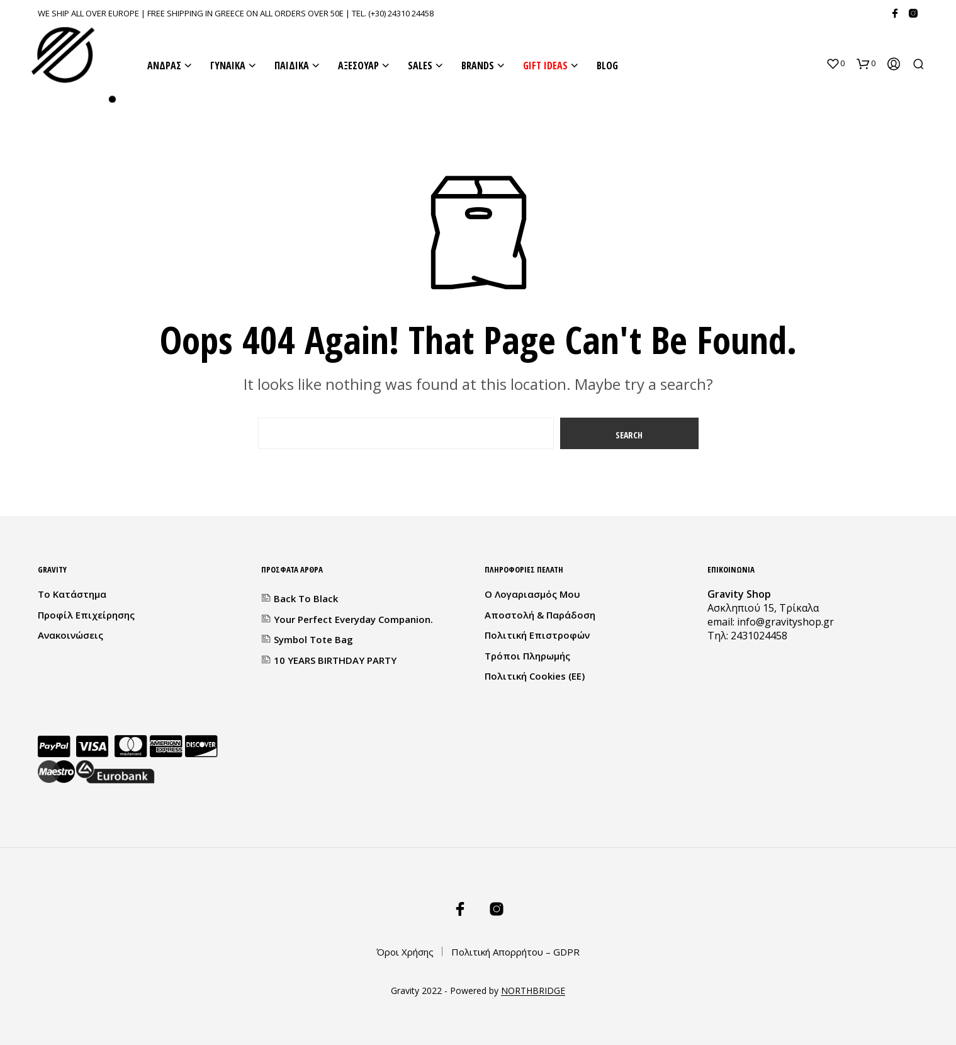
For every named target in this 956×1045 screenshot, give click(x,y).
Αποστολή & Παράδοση (540, 614)
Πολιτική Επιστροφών (537, 635)
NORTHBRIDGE (533, 991)
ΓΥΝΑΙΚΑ (227, 65)
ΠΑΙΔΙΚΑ (291, 65)
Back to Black (306, 598)
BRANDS (477, 65)
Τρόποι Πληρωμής (527, 655)
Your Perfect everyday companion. (353, 619)
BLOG (607, 65)
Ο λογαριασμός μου (532, 594)
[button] (835, 63)
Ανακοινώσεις (70, 635)
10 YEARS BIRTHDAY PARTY (335, 660)
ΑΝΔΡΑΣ (164, 65)
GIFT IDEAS (545, 65)
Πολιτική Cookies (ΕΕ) (535, 676)
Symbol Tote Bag (313, 639)
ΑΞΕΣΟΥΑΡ (358, 65)
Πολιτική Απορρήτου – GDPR (515, 951)
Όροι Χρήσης (405, 951)
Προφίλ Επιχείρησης (86, 614)
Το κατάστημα (72, 594)
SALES (420, 65)
